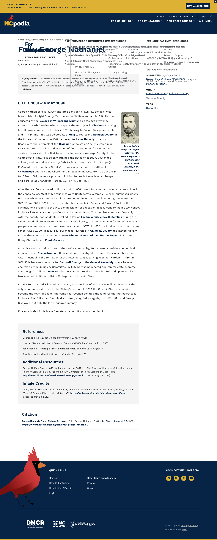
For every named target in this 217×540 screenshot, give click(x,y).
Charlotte (98, 125)
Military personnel (156, 83)
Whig (71, 134)
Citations (172, 16)
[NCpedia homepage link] (17, 20)
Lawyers (191, 79)
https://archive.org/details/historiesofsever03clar (98, 393)
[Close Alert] (215, 1)
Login (52, 493)
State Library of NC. (116, 421)
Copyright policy (189, 525)
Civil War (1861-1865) (173, 79)
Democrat (54, 271)
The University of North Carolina (101, 216)
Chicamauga (26, 171)
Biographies (153, 79)
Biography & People (36, 39)
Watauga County (103, 134)
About (160, 16)
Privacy (91, 483)
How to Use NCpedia (60, 488)
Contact (53, 478)
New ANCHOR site (198, 6)
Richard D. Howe (57, 421)
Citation (193, 62)
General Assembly (101, 262)
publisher (26, 89)
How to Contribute (59, 483)
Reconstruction (47, 253)
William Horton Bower (104, 235)
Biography (152, 108)
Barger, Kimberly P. (31, 64)
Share (181, 62)
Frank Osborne (54, 240)
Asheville (82, 139)
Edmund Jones (78, 235)
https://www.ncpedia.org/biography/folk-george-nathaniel (54, 424)
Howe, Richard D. (51, 64)
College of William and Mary (57, 120)
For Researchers (179, 21)
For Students (121, 21)
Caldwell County (101, 230)
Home (21, 39)
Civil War (65, 143)
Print (169, 62)
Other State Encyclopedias (101, 478)
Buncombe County (157, 93)
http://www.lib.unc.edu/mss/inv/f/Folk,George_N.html (53, 375)
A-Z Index (205, 21)
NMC (184, 529)
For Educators (149, 21)
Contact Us (186, 16)
